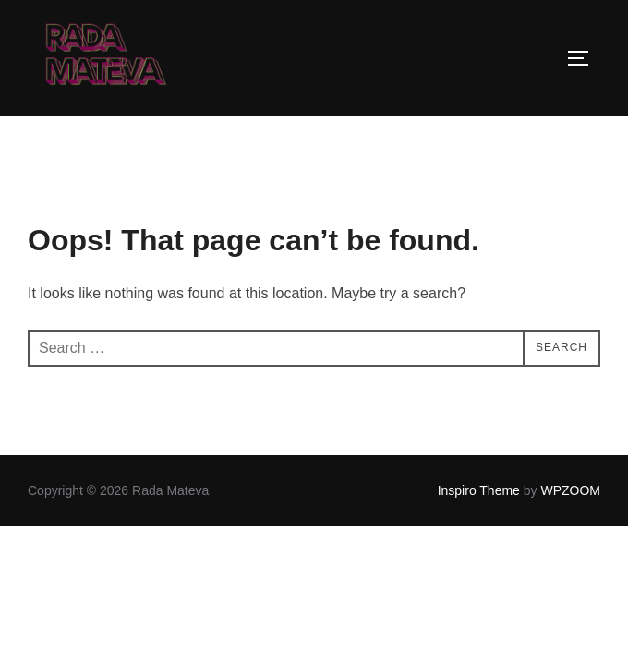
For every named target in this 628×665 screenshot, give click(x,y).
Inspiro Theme (479, 490)
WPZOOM (570, 490)
